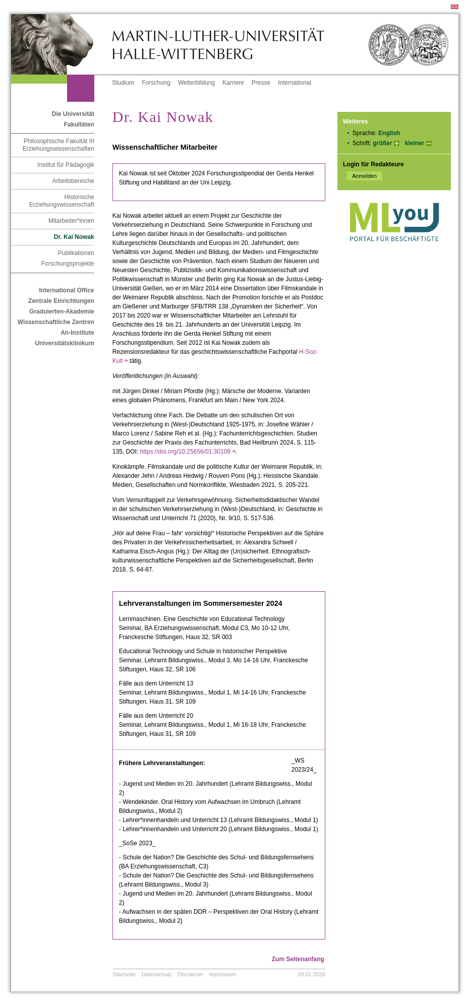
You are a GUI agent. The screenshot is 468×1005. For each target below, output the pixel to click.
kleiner (415, 143)
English (389, 133)
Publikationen (76, 253)
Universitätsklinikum (64, 343)
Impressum (222, 974)
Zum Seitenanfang (298, 959)
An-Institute (77, 332)
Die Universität (73, 113)
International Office (66, 290)
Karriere (233, 82)
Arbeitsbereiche (73, 180)
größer (382, 143)
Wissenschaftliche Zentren (56, 322)
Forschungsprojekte (67, 263)
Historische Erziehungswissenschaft (61, 201)
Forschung (156, 82)
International (294, 82)
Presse (261, 82)
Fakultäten (79, 124)
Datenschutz (157, 974)
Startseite (124, 974)
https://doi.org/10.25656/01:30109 (188, 451)
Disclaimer (190, 974)
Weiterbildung (196, 82)
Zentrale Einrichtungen (61, 300)
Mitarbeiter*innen (71, 220)
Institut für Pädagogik (65, 164)
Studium (123, 82)
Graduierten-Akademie (61, 311)
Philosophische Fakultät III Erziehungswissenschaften (58, 145)
